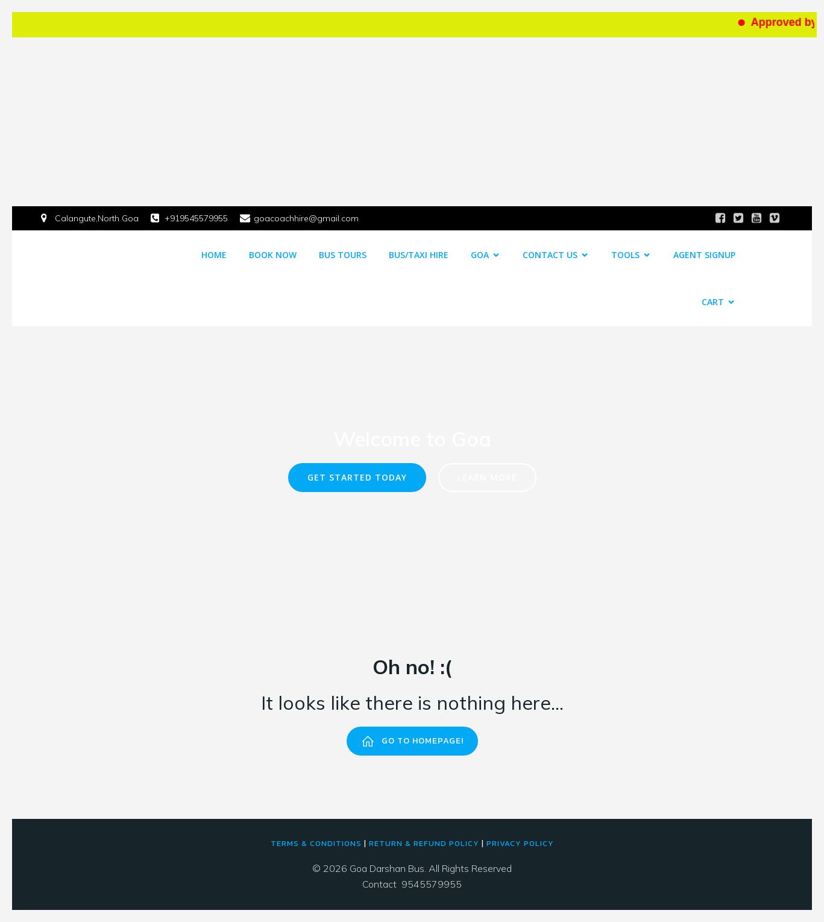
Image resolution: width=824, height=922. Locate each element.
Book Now (273, 254)
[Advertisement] (412, 121)
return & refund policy (424, 843)
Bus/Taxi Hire (418, 254)
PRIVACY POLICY (520, 843)
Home (214, 254)
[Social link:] (720, 218)
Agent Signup (704, 254)
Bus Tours (342, 254)
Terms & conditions (316, 843)
